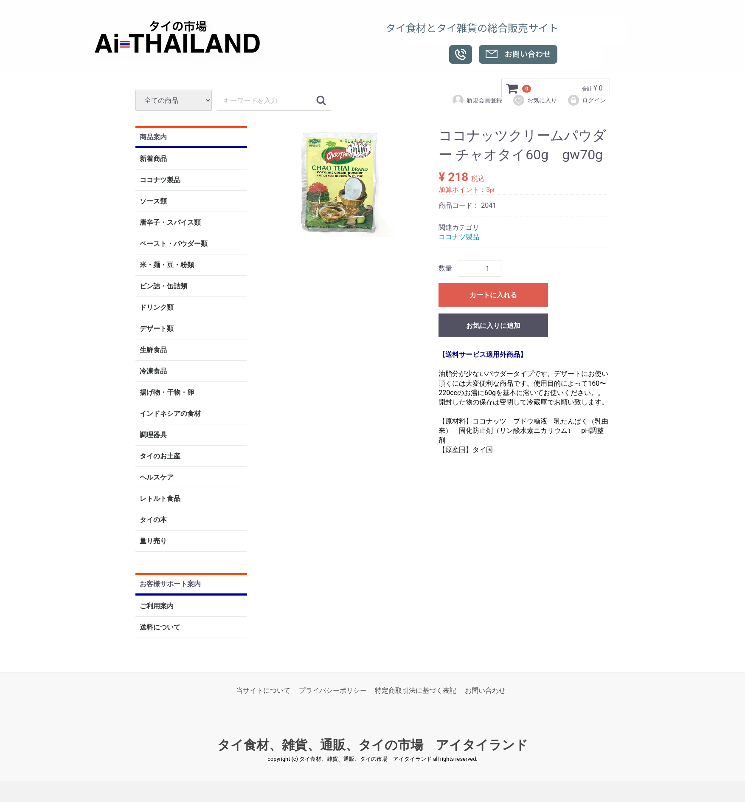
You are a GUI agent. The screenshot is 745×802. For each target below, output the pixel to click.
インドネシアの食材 (170, 414)
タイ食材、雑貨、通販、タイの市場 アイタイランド (372, 745)
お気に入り (534, 100)
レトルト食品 (160, 499)
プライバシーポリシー (333, 690)
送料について (160, 627)
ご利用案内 (157, 606)
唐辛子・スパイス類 (170, 223)
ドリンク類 (157, 308)
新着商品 (153, 159)
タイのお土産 (160, 456)
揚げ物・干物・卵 (167, 393)
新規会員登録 (477, 100)
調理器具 (153, 435)
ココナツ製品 (160, 180)
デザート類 (157, 329)
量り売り (153, 541)
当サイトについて (263, 690)
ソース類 (153, 202)
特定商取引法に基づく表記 (415, 690)
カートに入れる (493, 295)
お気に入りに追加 (493, 326)
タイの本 (153, 520)
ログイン (586, 100)
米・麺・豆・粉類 (167, 265)
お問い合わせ (485, 690)
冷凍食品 (153, 371)
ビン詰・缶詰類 (163, 286)
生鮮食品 (153, 350)
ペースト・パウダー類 (174, 244)
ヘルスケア (157, 478)
